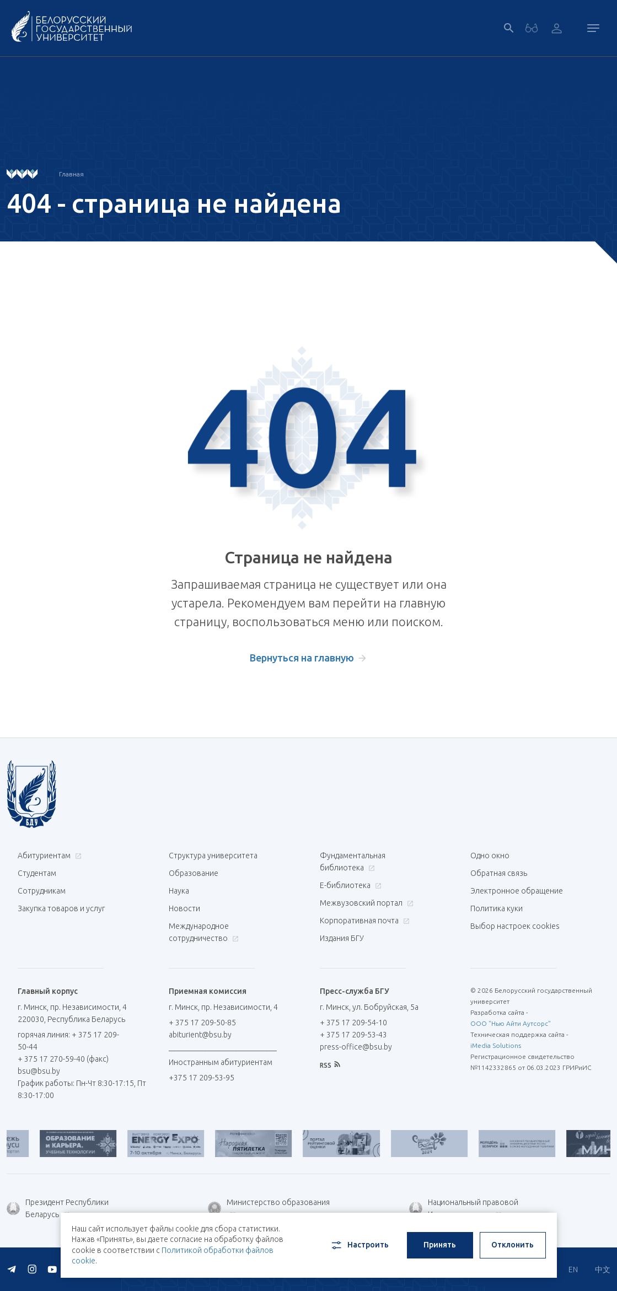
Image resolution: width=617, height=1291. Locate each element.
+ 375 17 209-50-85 (202, 1022)
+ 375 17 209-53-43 (353, 1034)
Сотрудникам (42, 890)
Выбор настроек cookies (515, 926)
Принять (439, 1244)
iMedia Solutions (495, 1045)
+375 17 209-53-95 (201, 1077)
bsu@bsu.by (39, 1071)
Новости (184, 908)
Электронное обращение (516, 890)
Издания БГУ (342, 938)
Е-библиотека (349, 885)
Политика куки (496, 908)
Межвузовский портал (365, 903)
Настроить (359, 1245)
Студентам (37, 873)
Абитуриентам (48, 855)
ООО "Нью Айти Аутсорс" (510, 1023)
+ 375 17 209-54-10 (353, 1022)
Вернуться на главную (302, 657)
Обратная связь (498, 873)
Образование (193, 873)
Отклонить (512, 1244)
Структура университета (213, 855)
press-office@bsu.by (356, 1046)
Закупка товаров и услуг (61, 908)
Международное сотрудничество (204, 932)
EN (573, 1269)
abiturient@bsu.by (200, 1034)
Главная (71, 173)
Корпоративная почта (363, 920)
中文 (602, 1269)
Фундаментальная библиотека (352, 861)
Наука (179, 890)
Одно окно (489, 855)
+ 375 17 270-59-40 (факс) (63, 1059)
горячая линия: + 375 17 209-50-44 (68, 1040)
